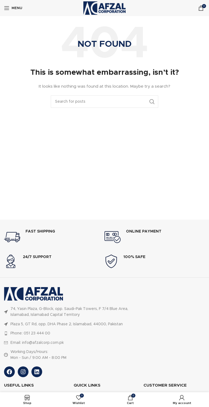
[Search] (104, 101)
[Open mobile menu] (13, 8)
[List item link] (70, 312)
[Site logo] (104, 8)
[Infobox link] (54, 237)
